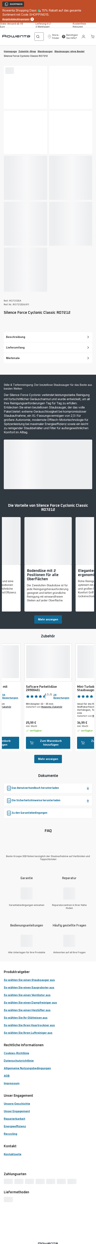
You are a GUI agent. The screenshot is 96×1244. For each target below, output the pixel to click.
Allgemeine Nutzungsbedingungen (27, 1068)
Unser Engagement (17, 1111)
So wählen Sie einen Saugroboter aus (29, 987)
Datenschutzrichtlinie (19, 1060)
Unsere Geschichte (17, 1103)
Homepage (10, 51)
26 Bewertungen (61, 696)
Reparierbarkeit (14, 1118)
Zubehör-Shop (27, 51)
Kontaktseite (12, 1154)
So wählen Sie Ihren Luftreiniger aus (28, 1032)
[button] (53, 37)
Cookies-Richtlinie (16, 1053)
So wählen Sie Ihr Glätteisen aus (26, 1017)
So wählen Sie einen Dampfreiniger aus (30, 1002)
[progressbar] (9, 70)
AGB (7, 1075)
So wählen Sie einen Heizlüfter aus (27, 1010)
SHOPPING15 (13, 4)
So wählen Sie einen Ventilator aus (27, 995)
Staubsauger (45, 51)
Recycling (10, 1133)
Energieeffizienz (15, 1126)
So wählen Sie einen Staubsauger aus (29, 980)
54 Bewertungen (10, 696)
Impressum (12, 1083)
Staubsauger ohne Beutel (69, 51)
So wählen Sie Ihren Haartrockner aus (29, 1025)
